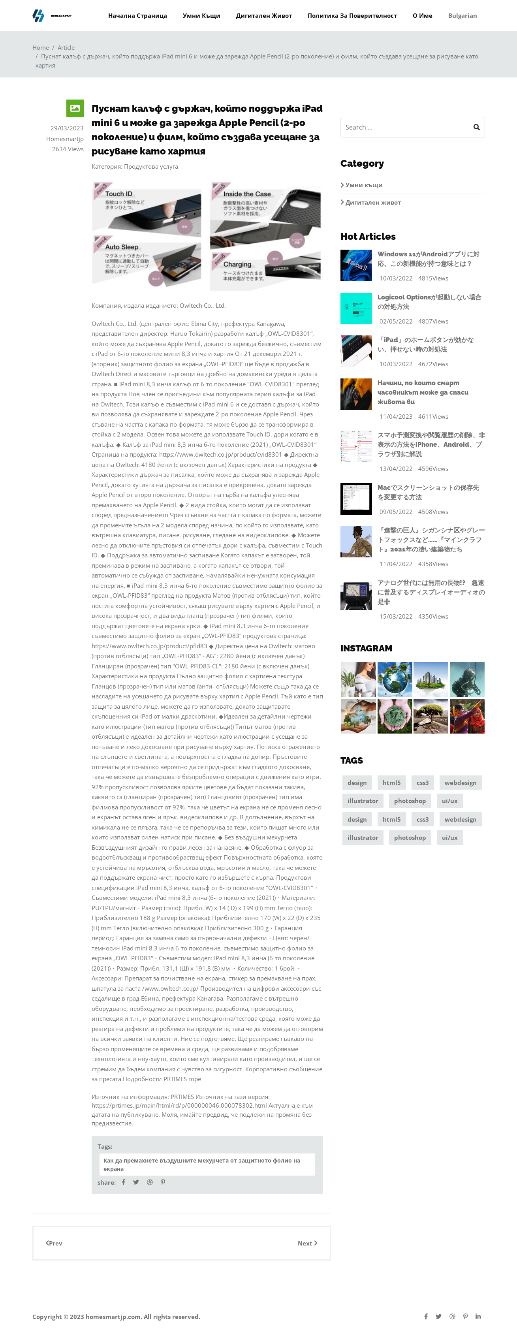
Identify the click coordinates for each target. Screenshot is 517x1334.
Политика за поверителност (352, 15)
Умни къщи (201, 15)
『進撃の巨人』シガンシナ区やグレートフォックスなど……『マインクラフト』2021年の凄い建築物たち (431, 540)
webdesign (461, 783)
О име (422, 15)
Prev (53, 1243)
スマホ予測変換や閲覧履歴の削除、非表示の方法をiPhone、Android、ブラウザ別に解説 (431, 444)
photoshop (410, 802)
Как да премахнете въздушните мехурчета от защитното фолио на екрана (201, 1164)
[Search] (405, 127)
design (357, 783)
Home (40, 47)
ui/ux (450, 802)
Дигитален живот (264, 15)
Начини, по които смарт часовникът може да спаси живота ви (423, 392)
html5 (392, 783)
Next (308, 1243)
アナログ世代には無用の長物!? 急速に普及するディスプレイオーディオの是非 (431, 592)
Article (66, 47)
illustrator (363, 802)
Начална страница (137, 15)
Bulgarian (462, 15)
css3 (423, 783)
